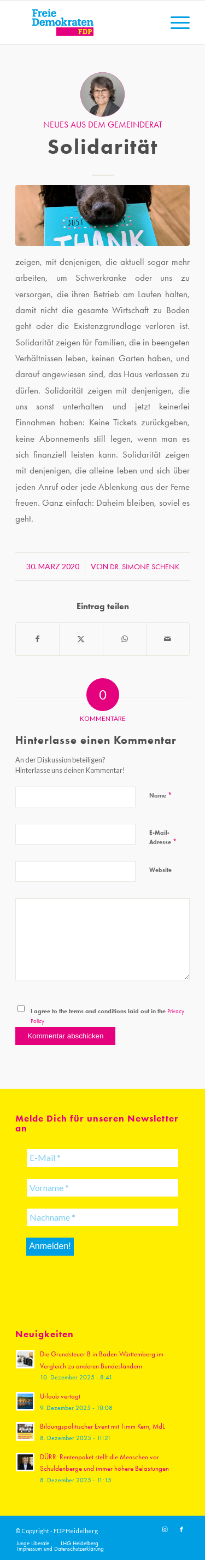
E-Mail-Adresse (163, 837)
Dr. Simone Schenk (144, 566)
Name (160, 795)
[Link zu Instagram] (165, 1530)
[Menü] (175, 22)
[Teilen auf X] (81, 639)
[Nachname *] (102, 1217)
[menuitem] (175, 22)
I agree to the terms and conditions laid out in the (107, 1016)
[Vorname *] (102, 1187)
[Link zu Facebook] (181, 1530)
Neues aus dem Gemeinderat (102, 125)
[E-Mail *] (102, 1157)
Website (160, 870)
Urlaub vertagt (60, 1396)
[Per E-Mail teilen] (168, 639)
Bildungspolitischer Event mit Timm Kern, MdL (102, 1426)
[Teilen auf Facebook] (37, 639)
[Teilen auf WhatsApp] (124, 639)
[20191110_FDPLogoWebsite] (85, 22)
